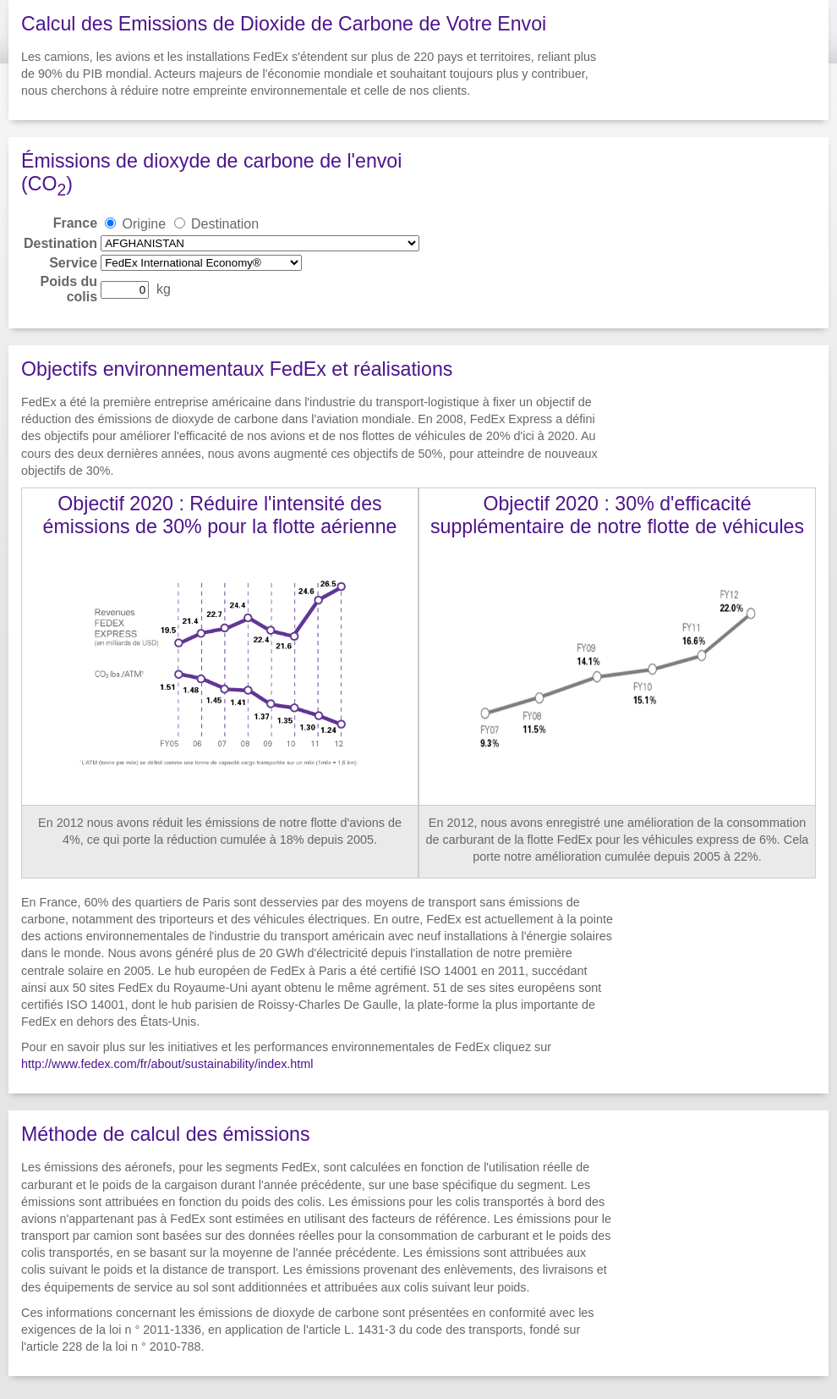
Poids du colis (69, 289)
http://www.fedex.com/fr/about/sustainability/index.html (167, 1064)
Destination (225, 224)
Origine (145, 224)
